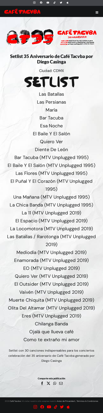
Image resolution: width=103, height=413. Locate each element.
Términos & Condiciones (87, 401)
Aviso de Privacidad (66, 401)
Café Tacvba (15, 401)
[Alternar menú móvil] (97, 12)
